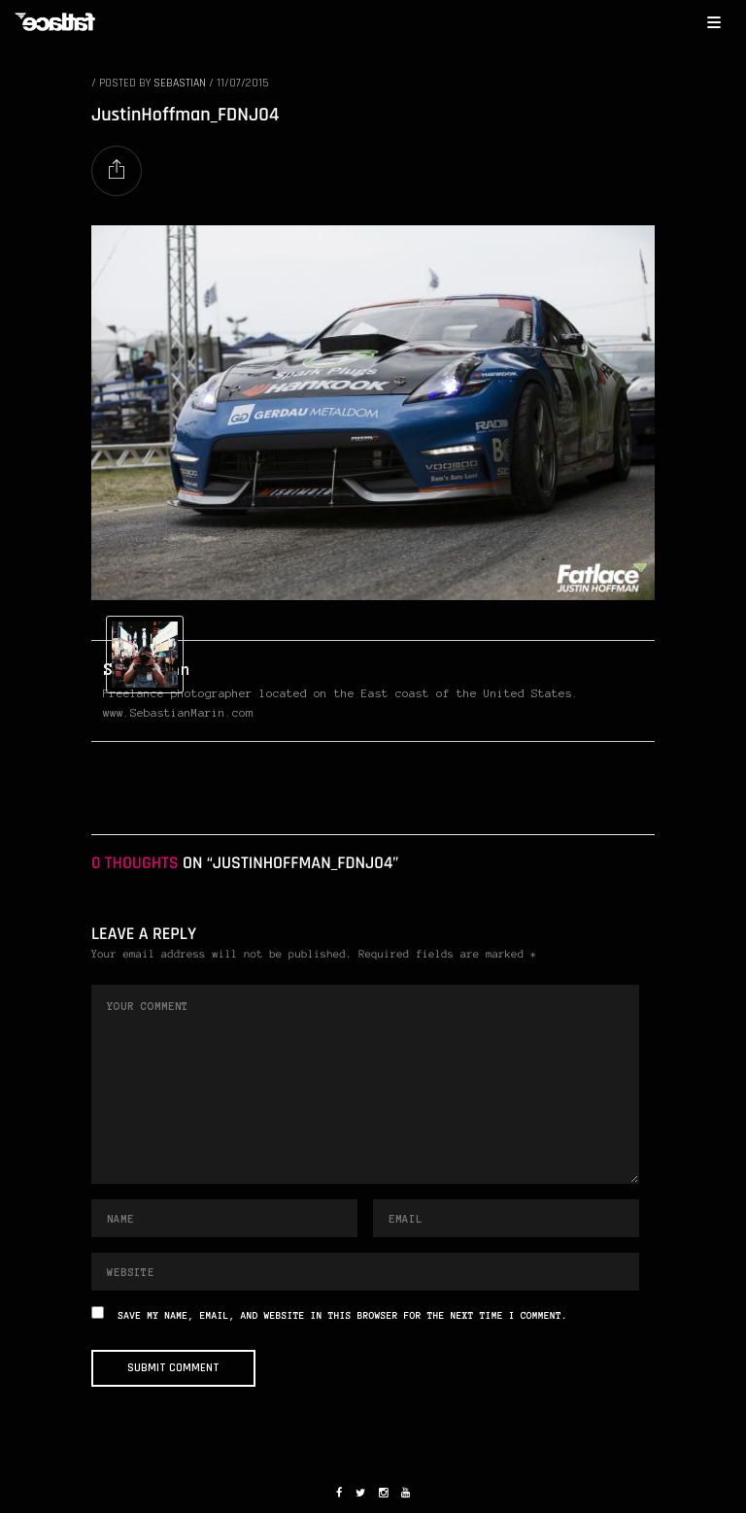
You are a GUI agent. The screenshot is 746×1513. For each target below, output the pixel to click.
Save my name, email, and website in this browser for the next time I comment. (343, 1316)
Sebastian (179, 83)
